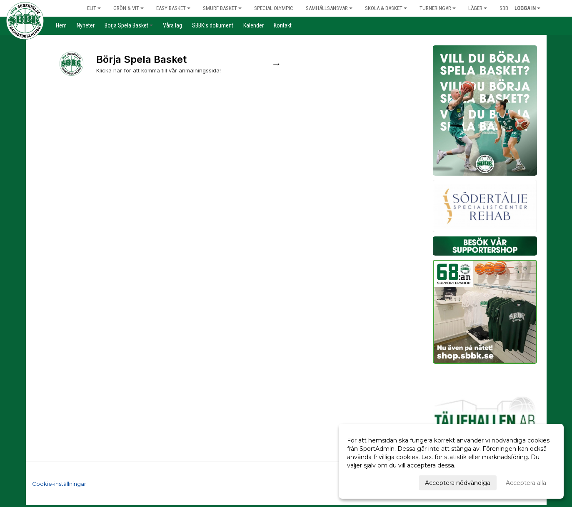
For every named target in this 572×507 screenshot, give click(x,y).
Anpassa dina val (371, 481)
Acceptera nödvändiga (457, 483)
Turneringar (438, 8)
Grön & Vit (128, 8)
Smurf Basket (222, 8)
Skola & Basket (386, 8)
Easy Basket (173, 8)
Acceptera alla (526, 483)
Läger (477, 8)
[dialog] (451, 461)
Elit (94, 8)
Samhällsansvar (329, 8)
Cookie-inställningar (59, 483)
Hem (66, 8)
